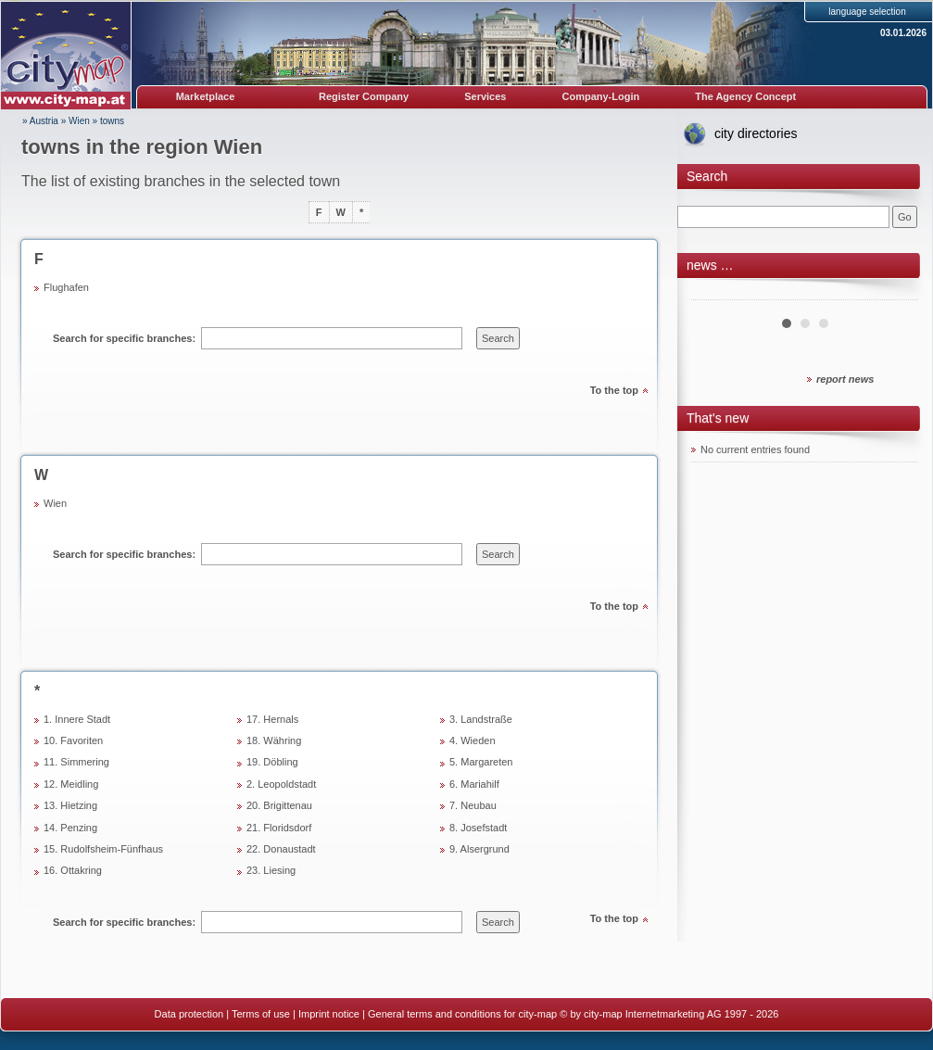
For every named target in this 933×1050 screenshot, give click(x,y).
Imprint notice (328, 1013)
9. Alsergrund (479, 848)
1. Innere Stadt (77, 719)
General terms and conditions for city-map (462, 1013)
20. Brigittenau (279, 805)
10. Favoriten (73, 740)
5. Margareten (480, 761)
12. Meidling (71, 784)
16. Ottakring (73, 870)
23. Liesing (271, 870)
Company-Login (600, 96)
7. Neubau (473, 805)
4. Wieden (472, 740)
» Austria (40, 121)
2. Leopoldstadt (281, 784)
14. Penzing (70, 827)
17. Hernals (272, 719)
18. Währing (273, 740)
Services (485, 96)
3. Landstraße (480, 719)
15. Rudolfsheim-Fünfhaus (103, 848)
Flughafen (66, 287)
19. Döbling (272, 761)
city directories (755, 133)
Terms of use (261, 1013)
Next (894, 293)
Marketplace (205, 96)
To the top (614, 390)
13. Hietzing (70, 805)
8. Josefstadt (478, 827)
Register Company (364, 96)
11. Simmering (76, 761)
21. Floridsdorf (278, 827)
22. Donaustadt (281, 848)
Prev (715, 293)
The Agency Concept (745, 96)
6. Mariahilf (474, 784)
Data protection (189, 1013)
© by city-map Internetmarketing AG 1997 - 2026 (669, 1013)
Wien (79, 121)
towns (112, 121)
